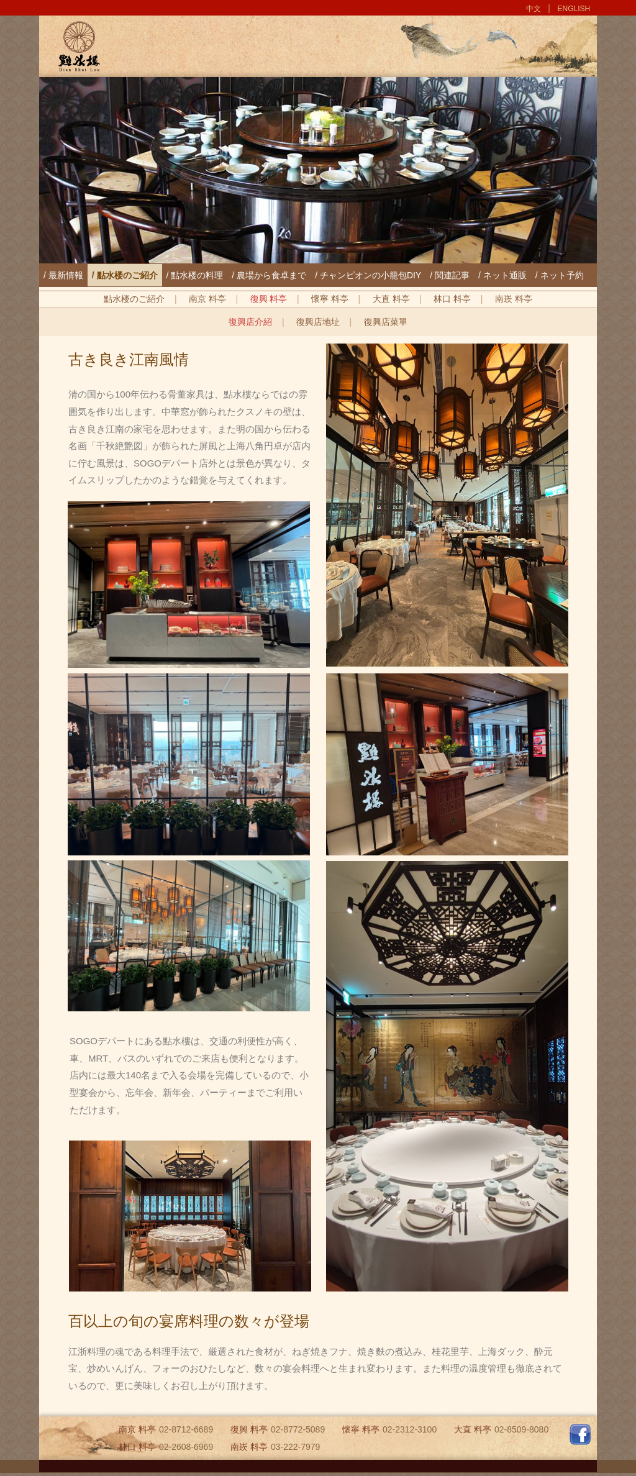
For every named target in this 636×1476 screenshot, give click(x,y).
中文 (533, 8)
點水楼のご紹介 (134, 299)
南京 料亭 (207, 299)
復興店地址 (318, 322)
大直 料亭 (391, 299)
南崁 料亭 (513, 299)
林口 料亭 (452, 299)
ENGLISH (574, 8)
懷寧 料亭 (329, 299)
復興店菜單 (385, 322)
